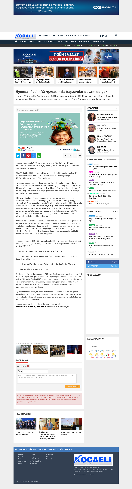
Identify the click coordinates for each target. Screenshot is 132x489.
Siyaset (31, 41)
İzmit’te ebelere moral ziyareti (99, 204)
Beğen (114, 262)
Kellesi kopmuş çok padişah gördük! (106, 129)
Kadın (39, 41)
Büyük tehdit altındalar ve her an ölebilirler (100, 229)
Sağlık (73, 41)
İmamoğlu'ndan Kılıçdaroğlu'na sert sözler (101, 246)
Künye (26, 481)
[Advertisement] (66, 23)
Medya (48, 457)
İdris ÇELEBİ (101, 147)
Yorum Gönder (23, 366)
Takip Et (114, 266)
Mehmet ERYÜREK (104, 136)
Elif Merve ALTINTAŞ (105, 115)
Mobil (18, 481)
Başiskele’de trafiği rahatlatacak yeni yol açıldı (103, 220)
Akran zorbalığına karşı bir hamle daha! (102, 190)
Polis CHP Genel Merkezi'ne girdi (101, 254)
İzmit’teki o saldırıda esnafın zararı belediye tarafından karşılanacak (101, 238)
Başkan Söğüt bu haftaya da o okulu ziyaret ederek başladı (101, 183)
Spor (67, 41)
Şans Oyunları (49, 41)
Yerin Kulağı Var (98, 41)
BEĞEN (93, 262)
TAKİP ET (94, 266)
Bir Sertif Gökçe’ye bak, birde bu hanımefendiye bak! (107, 140)
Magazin (34, 463)
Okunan (98, 160)
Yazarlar (92, 108)
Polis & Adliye (83, 41)
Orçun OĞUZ (102, 125)
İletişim (34, 481)
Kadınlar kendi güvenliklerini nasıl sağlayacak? (107, 118)
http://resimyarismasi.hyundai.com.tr (31, 307)
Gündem (23, 41)
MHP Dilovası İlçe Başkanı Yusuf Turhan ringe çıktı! (103, 168)
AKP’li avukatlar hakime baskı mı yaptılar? (105, 151)
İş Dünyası (49, 454)
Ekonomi (49, 459)
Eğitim (59, 41)
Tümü (115, 211)
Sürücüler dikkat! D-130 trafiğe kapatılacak (100, 197)
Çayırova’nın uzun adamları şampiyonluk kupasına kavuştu (103, 176)
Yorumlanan (109, 160)
